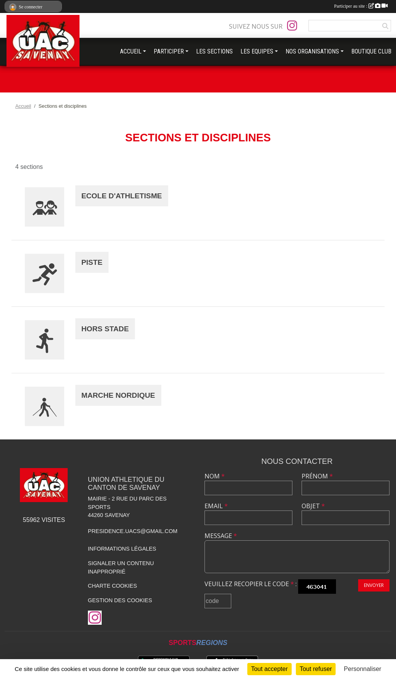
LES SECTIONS (214, 51)
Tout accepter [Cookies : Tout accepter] (269, 669)
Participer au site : (361, 6)
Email (216, 506)
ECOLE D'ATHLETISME (121, 196)
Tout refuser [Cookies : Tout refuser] (316, 669)
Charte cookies (112, 586)
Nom (214, 476)
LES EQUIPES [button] (256, 51)
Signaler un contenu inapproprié (121, 567)
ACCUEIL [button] (130, 51)
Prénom (317, 476)
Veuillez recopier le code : (250, 584)
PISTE (91, 262)
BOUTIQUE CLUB (371, 51)
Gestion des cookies (120, 600)
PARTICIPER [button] (169, 51)
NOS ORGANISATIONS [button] (312, 51)
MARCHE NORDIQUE (118, 395)
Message (220, 536)
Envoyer (374, 585)
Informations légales (122, 549)
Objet (313, 506)
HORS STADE (105, 329)
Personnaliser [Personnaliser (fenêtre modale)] (362, 669)
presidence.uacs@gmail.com (133, 531)
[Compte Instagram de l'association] (292, 25)
